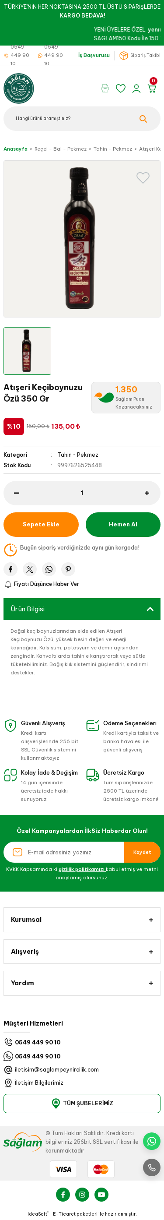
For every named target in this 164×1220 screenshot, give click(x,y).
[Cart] (154, 88)
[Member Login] (138, 88)
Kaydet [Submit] (142, 852)
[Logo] (18, 88)
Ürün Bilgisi (27, 609)
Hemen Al (123, 524)
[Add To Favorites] (143, 178)
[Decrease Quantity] (11, 493)
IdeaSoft (38, 1214)
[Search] (82, 118)
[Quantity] (82, 493)
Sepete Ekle (41, 524)
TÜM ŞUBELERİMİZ (82, 1103)
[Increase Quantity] (153, 493)
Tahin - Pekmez (77, 454)
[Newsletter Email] (82, 852)
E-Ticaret (64, 1214)
